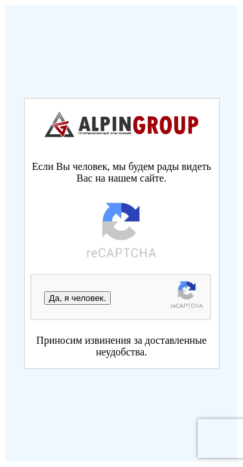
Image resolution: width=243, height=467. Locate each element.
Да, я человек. (77, 298)
